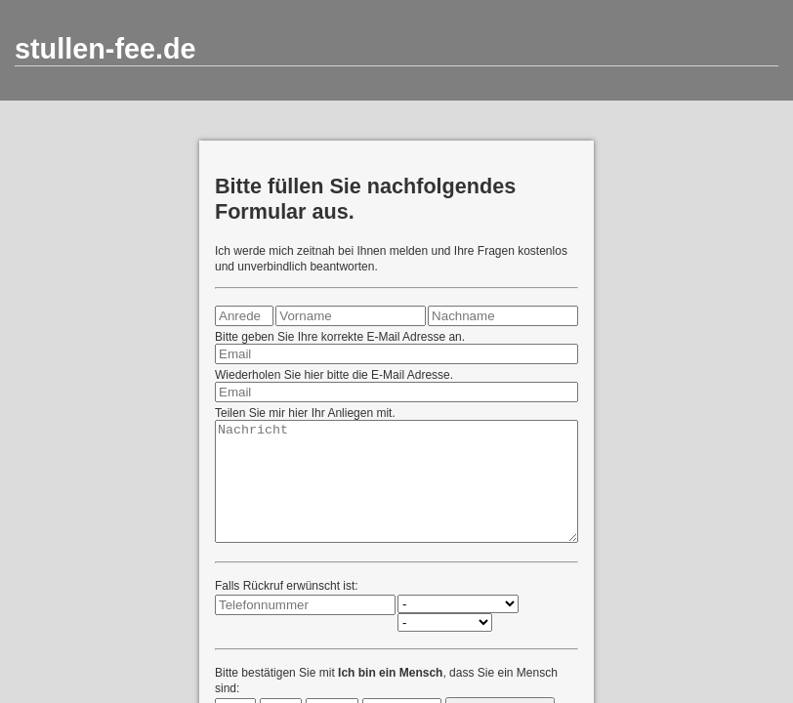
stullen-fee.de (105, 48)
